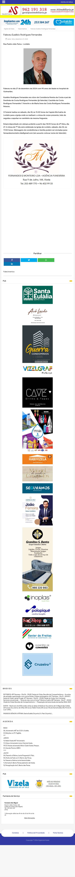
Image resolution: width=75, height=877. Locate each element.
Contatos (15, 833)
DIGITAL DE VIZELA (67, 2)
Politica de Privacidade (36, 833)
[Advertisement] (37, 233)
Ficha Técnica (58, 833)
